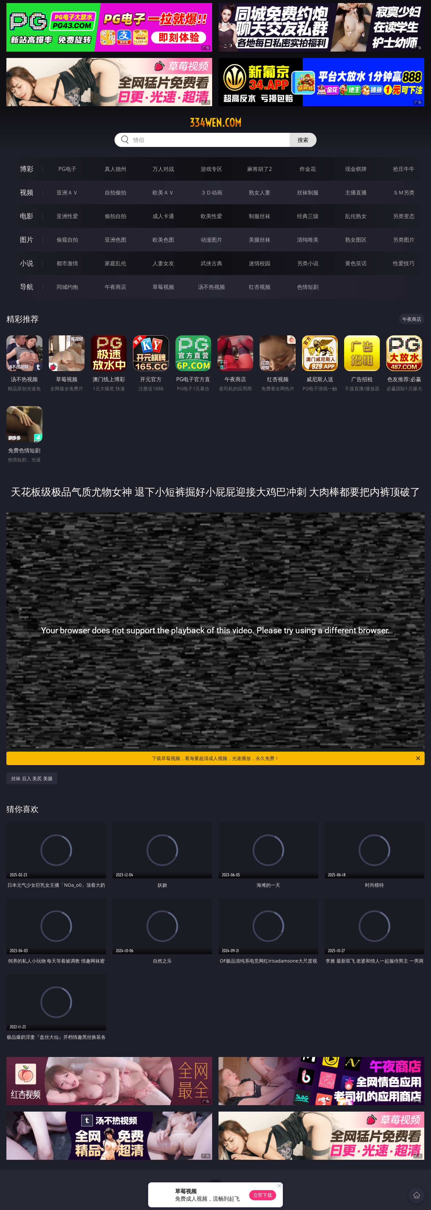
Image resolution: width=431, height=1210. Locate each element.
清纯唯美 (308, 239)
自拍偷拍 (115, 192)
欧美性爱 (211, 216)
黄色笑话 (356, 263)
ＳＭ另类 (404, 192)
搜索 (303, 140)
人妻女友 (163, 263)
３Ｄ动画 (211, 192)
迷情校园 (259, 263)
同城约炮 (67, 287)
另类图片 (404, 239)
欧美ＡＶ (163, 192)
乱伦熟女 (356, 216)
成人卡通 (163, 216)
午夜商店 (115, 287)
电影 (26, 215)
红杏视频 (259, 287)
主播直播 (356, 192)
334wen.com (215, 122)
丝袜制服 (308, 192)
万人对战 (163, 169)
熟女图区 (356, 239)
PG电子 (67, 169)
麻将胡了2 (259, 169)
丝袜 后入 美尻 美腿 (32, 778)
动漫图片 (211, 239)
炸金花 (308, 169)
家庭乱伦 (115, 263)
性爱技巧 (404, 263)
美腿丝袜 (259, 239)
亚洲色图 (115, 239)
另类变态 (404, 216)
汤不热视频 (211, 287)
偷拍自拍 (115, 216)
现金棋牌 (356, 169)
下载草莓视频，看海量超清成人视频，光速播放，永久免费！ (286, 758)
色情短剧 (308, 287)
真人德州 (115, 169)
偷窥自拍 (67, 239)
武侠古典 (211, 263)
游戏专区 (211, 169)
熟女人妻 (259, 192)
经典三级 (308, 216)
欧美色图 (163, 239)
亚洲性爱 (67, 216)
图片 (26, 239)
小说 (26, 263)
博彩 (26, 168)
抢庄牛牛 (404, 169)
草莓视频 (163, 287)
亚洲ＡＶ (67, 192)
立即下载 (262, 1195)
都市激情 (67, 263)
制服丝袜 (259, 216)
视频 (26, 192)
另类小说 (308, 263)
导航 (26, 286)
